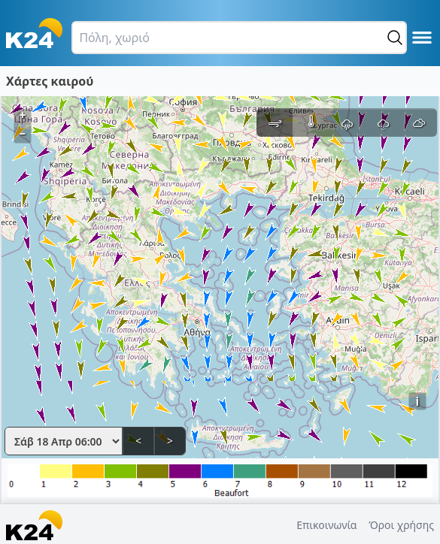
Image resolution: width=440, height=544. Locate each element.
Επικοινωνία (326, 525)
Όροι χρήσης (401, 525)
